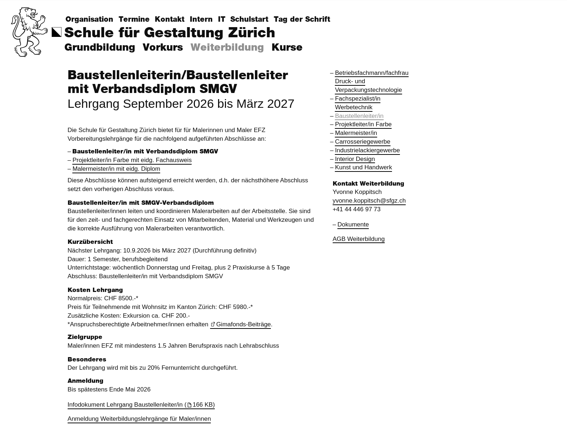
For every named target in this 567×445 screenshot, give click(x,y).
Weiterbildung (227, 48)
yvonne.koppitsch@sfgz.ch (369, 200)
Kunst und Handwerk (363, 167)
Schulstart (249, 19)
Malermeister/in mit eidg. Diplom (116, 168)
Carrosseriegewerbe (362, 141)
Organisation (89, 19)
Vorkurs (163, 48)
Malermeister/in (356, 133)
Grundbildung (99, 48)
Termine (134, 19)
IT (221, 19)
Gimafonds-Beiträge (243, 324)
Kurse (287, 48)
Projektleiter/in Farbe (363, 124)
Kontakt (169, 19)
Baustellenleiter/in (359, 116)
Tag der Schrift (302, 19)
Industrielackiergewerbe (367, 150)
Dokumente (353, 224)
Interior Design (355, 159)
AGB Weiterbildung (359, 239)
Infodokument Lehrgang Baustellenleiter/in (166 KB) (141, 404)
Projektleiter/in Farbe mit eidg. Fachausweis (132, 160)
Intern (201, 19)
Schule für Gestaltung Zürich (169, 33)
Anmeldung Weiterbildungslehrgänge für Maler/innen (139, 418)
